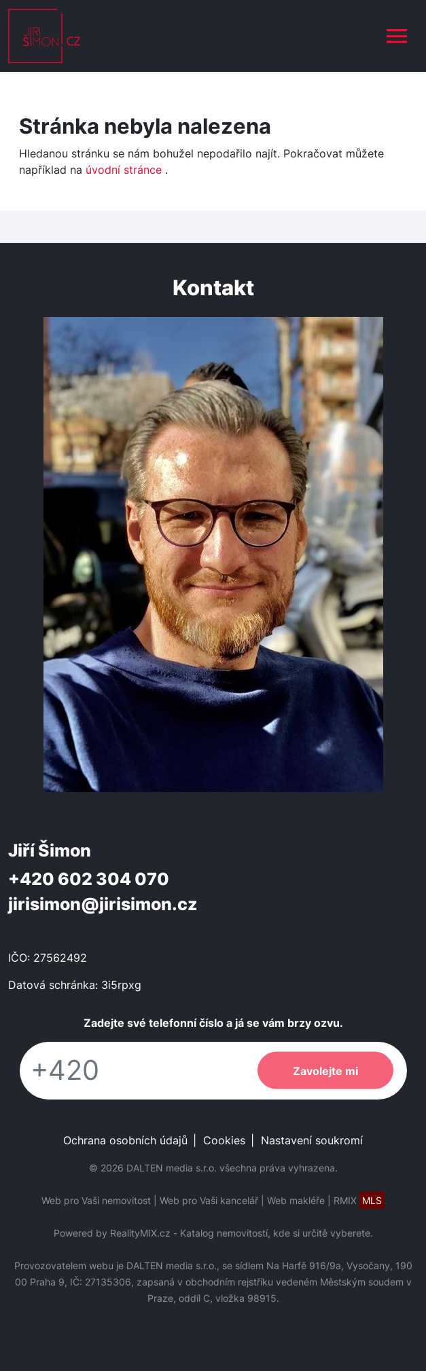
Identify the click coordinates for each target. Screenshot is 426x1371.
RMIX (359, 1200)
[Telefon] (132, 1071)
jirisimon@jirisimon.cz (103, 904)
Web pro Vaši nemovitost (96, 1200)
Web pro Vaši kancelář (209, 1200)
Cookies (224, 1140)
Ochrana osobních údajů (125, 1140)
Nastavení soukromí (312, 1140)
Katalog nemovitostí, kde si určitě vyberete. (276, 1233)
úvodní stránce (124, 169)
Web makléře (296, 1200)
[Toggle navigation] (396, 36)
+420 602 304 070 (88, 879)
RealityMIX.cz (140, 1233)
